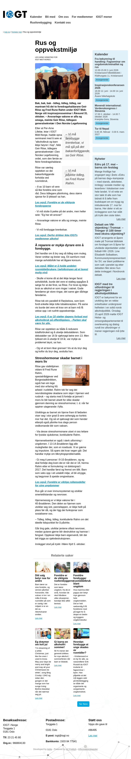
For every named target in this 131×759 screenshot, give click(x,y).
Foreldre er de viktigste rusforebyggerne (64, 578)
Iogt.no (7, 32)
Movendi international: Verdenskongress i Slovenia (108, 108)
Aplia (49, 749)
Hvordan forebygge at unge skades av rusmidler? (80, 647)
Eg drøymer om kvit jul (42, 643)
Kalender (36, 16)
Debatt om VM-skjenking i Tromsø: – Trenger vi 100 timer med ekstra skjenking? (110, 229)
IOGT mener (104, 16)
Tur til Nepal (102, 128)
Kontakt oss (63, 22)
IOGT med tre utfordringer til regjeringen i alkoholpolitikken (106, 289)
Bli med (50, 16)
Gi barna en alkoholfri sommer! (61, 644)
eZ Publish (71, 749)
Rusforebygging (41, 22)
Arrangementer (102, 80)
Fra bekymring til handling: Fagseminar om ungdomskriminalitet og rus (110, 63)
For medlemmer (82, 16)
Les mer (38, 618)
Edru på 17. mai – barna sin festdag (106, 166)
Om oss (63, 16)
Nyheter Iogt (17, 32)
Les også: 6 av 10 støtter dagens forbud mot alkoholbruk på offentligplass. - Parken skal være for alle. (61, 320)
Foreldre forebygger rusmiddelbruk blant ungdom (82, 581)
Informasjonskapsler (88, 749)
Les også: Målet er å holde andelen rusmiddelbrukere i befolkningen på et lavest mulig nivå (61, 269)
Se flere (83, 704)
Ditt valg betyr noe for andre (42, 578)
